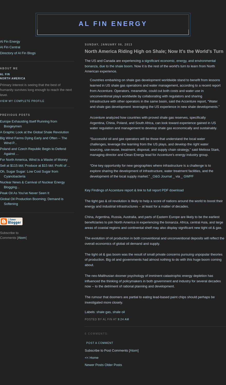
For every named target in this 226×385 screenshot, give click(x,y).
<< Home (91, 358)
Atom (134, 350)
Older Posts (113, 365)
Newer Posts (95, 365)
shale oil (118, 312)
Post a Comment (99, 343)
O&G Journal (162, 176)
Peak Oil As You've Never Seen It (24, 193)
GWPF (189, 176)
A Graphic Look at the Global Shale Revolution (34, 132)
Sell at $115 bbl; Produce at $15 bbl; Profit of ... (35, 165)
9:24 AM (123, 319)
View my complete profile (22, 101)
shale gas (104, 312)
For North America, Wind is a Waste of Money (34, 160)
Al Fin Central (10, 47)
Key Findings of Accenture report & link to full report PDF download (134, 190)
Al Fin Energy (113, 23)
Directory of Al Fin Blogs (18, 53)
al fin (5, 74)
